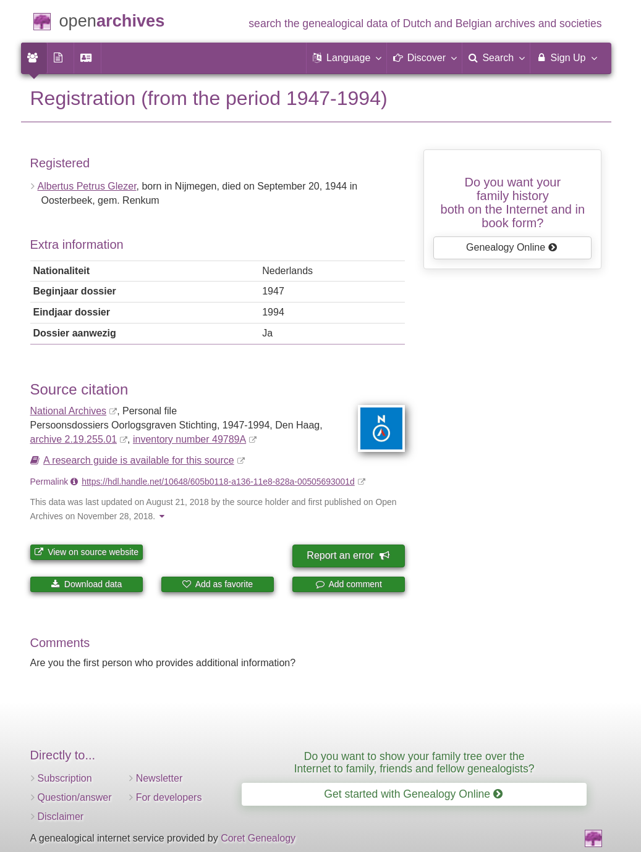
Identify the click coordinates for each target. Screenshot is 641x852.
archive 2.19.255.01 (73, 439)
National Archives (68, 411)
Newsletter (159, 778)
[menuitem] (34, 58)
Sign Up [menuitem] (566, 57)
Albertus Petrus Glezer (87, 186)
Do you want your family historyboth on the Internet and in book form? (513, 202)
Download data (86, 584)
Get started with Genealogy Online (413, 794)
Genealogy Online (512, 247)
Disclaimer (61, 816)
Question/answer (75, 797)
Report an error (347, 555)
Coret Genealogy (258, 838)
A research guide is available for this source (138, 460)
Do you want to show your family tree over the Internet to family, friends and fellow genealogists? (414, 762)
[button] (347, 58)
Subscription (65, 778)
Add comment (348, 584)
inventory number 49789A (189, 439)
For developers (169, 797)
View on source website (86, 552)
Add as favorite (217, 584)
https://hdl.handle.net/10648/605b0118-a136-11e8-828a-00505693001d (218, 482)
